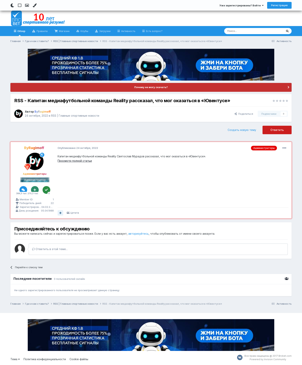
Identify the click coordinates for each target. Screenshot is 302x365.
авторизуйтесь (138, 233)
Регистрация (279, 5)
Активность (127, 31)
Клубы (84, 31)
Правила (42, 31)
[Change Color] (35, 5)
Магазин (64, 31)
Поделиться (244, 113)
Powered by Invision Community (268, 359)
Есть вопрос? (154, 31)
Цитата (74, 212)
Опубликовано (78, 147)
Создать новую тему (242, 130)
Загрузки (104, 31)
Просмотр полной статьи (75, 160)
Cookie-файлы (79, 359)
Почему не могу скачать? (151, 87)
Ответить (277, 130)
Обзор (21, 33)
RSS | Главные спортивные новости (75, 115)
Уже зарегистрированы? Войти (241, 5)
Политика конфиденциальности (44, 359)
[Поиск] (244, 31)
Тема (15, 359)
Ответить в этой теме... (50, 249)
